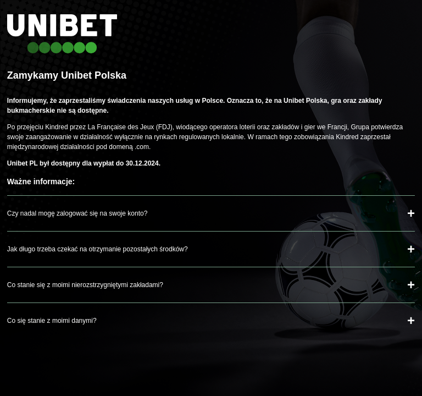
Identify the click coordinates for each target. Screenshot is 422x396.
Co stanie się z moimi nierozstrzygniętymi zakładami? (85, 285)
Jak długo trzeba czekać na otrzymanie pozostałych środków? (97, 249)
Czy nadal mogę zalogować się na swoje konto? (77, 213)
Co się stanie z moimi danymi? (52, 320)
